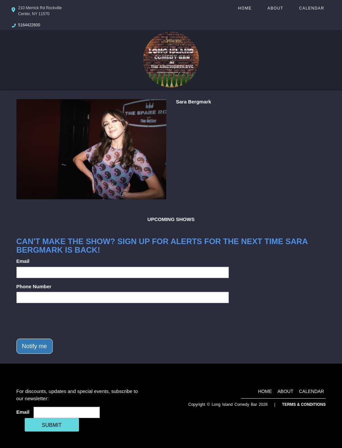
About (275, 8)
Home (244, 8)
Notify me (34, 346)
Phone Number (34, 286)
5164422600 (29, 25)
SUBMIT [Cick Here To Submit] (52, 425)
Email (23, 261)
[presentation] (66, 321)
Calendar (311, 8)
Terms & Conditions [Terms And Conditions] (304, 404)
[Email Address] (67, 412)
